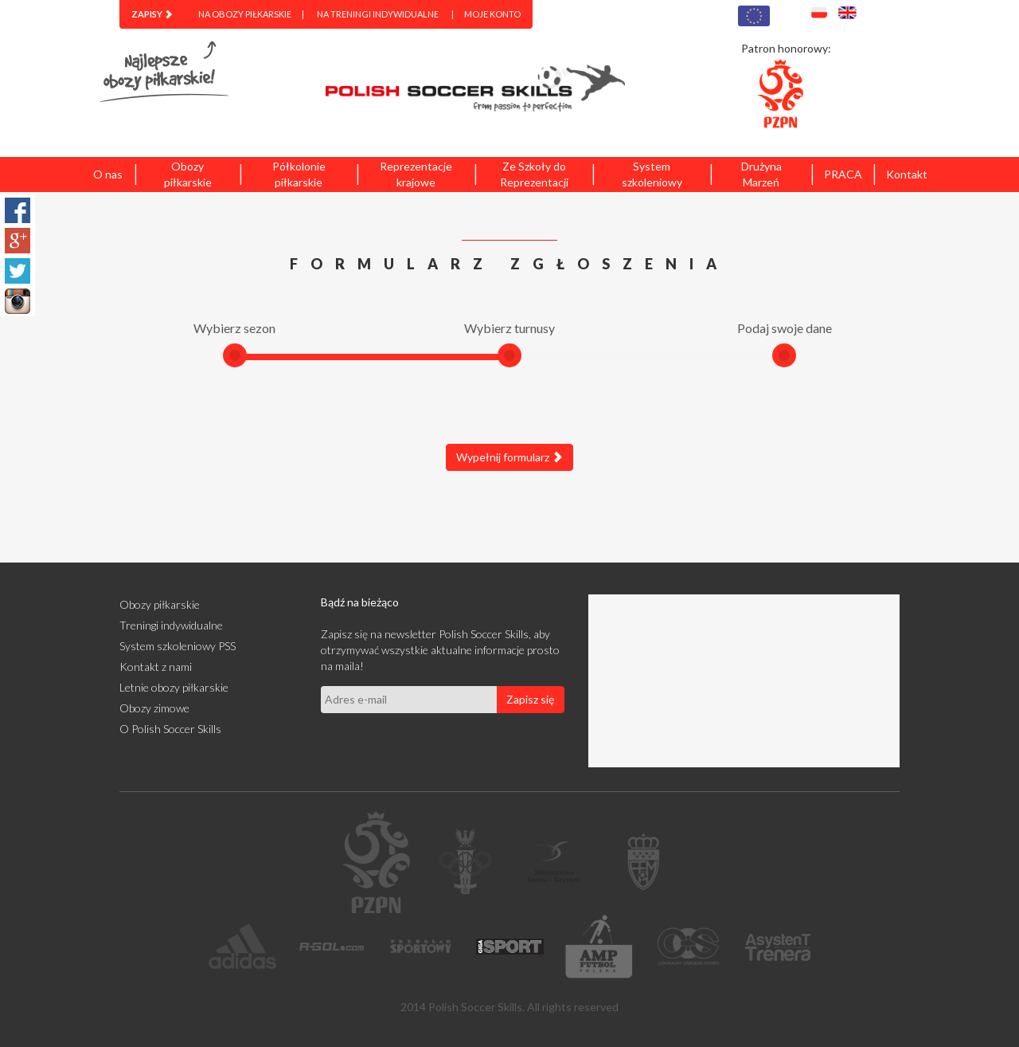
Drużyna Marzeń (761, 174)
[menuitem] (152, 14)
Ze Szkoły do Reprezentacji (534, 174)
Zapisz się (530, 699)
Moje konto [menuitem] (492, 14)
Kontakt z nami (155, 666)
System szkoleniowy (652, 174)
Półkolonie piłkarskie (299, 174)
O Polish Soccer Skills (170, 728)
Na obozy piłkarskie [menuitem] (244, 14)
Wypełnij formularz (509, 457)
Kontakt (906, 174)
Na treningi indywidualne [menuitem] (378, 14)
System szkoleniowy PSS (177, 646)
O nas (108, 174)
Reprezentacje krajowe (416, 174)
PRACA (843, 174)
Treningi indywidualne (171, 625)
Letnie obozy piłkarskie (173, 687)
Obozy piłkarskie (188, 174)
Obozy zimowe (154, 708)
